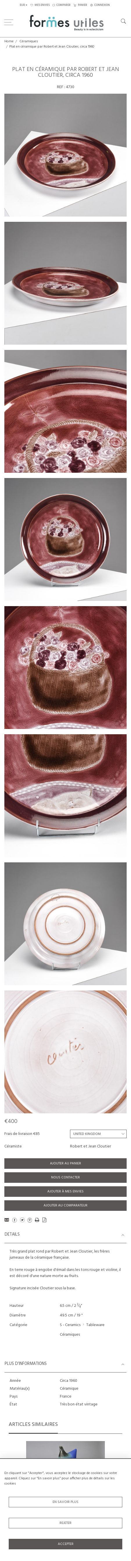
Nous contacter (65, 1177)
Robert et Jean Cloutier (90, 1146)
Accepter (65, 1544)
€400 (10, 1121)
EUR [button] (22, 5)
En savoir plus (65, 1502)
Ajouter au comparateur (65, 1205)
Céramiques (28, 41)
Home (9, 41)
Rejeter (65, 1523)
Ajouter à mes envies (65, 1191)
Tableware (95, 1325)
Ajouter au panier (65, 1163)
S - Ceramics (70, 1325)
